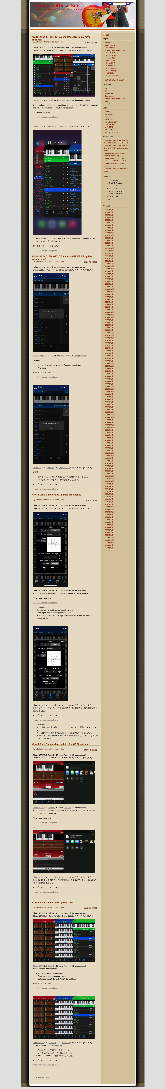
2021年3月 (109, 258)
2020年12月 (109, 263)
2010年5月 (109, 525)
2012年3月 (109, 471)
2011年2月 (109, 502)
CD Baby (108, 119)
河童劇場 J (110, 73)
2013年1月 (109, 450)
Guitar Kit (37, 100)
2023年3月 (109, 228)
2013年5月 (109, 440)
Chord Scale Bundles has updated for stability (56, 495)
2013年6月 (109, 438)
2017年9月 (109, 340)
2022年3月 (109, 246)
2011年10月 (109, 481)
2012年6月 (109, 463)
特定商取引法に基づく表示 (114, 80)
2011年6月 (109, 491)
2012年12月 (109, 453)
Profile (107, 42)
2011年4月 (109, 496)
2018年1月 (109, 330)
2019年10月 (109, 292)
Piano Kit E (110, 65)
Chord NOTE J (111, 53)
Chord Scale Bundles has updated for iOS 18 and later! (61, 744)
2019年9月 (109, 294)
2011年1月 (109, 504)
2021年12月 (109, 248)
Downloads (110, 48)
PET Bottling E (112, 71)
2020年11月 (109, 266)
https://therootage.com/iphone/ (45, 117)
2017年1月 (109, 361)
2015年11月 (109, 389)
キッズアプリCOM (112, 132)
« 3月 (109, 199)
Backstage (109, 93)
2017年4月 (109, 353)
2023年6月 (109, 225)
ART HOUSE (110, 130)
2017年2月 (109, 358)
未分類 (107, 104)
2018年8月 (109, 320)
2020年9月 (109, 271)
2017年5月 (109, 351)
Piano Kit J (110, 63)
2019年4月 (109, 307)
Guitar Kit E (110, 60)
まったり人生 (110, 124)
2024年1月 (109, 220)
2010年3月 (109, 530)
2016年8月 (109, 371)
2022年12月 (109, 233)
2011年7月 (109, 489)
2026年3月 (109, 210)
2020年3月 (109, 281)
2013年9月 (109, 430)
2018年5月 (109, 325)
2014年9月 (109, 420)
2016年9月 (109, 368)
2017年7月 (109, 345)
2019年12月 (109, 289)
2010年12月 (109, 507)
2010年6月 (109, 522)
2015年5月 (109, 399)
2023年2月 (109, 230)
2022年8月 (109, 238)
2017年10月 (109, 338)
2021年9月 (109, 253)
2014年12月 (109, 412)
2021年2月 (109, 261)
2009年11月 (109, 540)
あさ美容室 (109, 127)
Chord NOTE (65, 100)
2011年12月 (109, 476)
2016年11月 (109, 366)
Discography (110, 45)
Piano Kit (49, 100)
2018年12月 (109, 312)
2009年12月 (109, 537)
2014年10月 (109, 417)
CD (106, 88)
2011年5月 (109, 494)
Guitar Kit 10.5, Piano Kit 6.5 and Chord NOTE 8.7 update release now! (117, 148)
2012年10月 (109, 455)
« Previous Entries (41, 1078)
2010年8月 (109, 517)
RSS (106, 35)
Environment (110, 96)
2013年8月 (109, 432)
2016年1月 (109, 384)
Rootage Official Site (56, 5)
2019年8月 (109, 297)
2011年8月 (109, 486)
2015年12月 (109, 386)
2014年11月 (109, 415)
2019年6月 (109, 302)
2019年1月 (109, 310)
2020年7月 (109, 276)
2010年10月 (109, 512)
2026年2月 (109, 212)
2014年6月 (109, 422)
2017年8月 (109, 343)
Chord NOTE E (112, 55)
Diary (107, 101)
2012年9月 (109, 458)
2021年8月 (109, 256)
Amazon (108, 117)
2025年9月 (109, 217)
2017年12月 (109, 333)
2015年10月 (109, 392)
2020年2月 (109, 284)
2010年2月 (109, 532)
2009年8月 (109, 548)
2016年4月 (109, 381)
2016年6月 (109, 376)
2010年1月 (109, 535)
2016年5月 (109, 379)
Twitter (107, 112)
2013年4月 (109, 443)
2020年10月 (109, 269)
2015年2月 (109, 407)
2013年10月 (109, 427)
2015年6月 (109, 397)
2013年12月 (109, 425)
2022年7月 (109, 240)
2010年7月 (109, 519)
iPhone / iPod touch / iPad (53, 42)
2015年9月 (109, 394)
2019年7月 (109, 299)
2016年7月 (109, 374)
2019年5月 (109, 304)
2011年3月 (109, 499)
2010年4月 (109, 527)
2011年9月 (109, 484)
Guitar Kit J (110, 58)
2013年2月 (109, 448)
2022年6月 (109, 243)
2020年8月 (109, 274)
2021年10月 (109, 251)
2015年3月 (109, 404)
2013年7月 (109, 435)
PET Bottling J (111, 68)
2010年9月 (109, 514)
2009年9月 (109, 545)
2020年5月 (109, 279)
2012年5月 (109, 466)
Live (106, 91)
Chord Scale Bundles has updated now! (53, 902)
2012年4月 (109, 468)
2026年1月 (109, 215)
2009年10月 (109, 543)
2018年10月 (109, 317)
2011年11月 (109, 479)
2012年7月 (109, 461)
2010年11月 (109, 509)
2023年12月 (109, 222)
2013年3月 (109, 445)
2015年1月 (109, 409)
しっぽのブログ (110, 122)
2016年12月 (109, 363)
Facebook (109, 114)
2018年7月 (109, 322)
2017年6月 (109, 348)
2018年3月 (109, 328)
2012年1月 (109, 473)
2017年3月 (109, 356)
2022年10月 (109, 235)
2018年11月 (109, 315)
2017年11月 (109, 335)
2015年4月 (109, 402)
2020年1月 (109, 287)
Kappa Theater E (112, 76)
